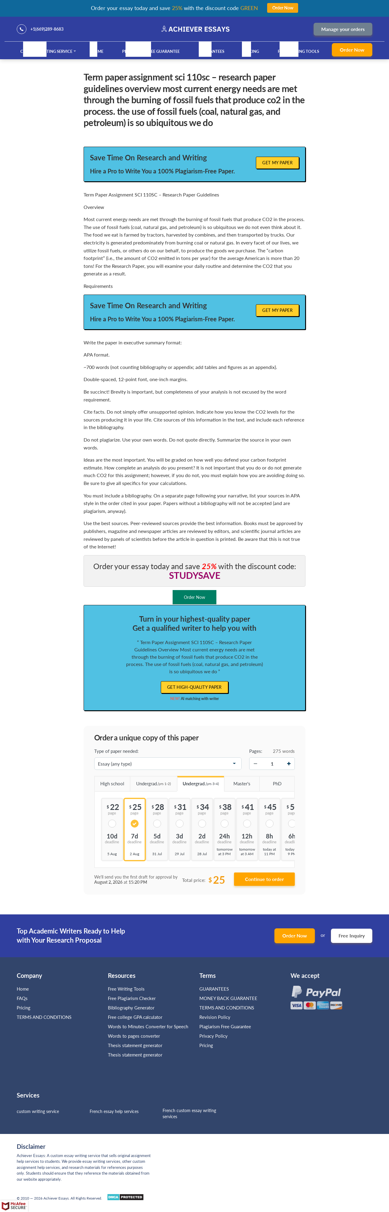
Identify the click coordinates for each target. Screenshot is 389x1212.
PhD (270, 781)
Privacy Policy (213, 1036)
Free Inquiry (352, 935)
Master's (237, 781)
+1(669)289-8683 (47, 29)
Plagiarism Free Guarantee (151, 51)
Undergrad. (150, 782)
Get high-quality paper (194, 687)
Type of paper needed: (116, 751)
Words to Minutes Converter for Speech (148, 1026)
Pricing (251, 51)
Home (97, 51)
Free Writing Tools (298, 51)
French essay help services (114, 1111)
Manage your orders (343, 29)
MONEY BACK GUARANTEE (228, 998)
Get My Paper (277, 162)
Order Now (352, 50)
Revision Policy (214, 1017)
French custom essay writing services (189, 1113)
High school (109, 781)
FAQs (22, 998)
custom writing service (38, 1111)
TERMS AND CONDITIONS (45, 1017)
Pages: (255, 751)
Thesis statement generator (135, 1045)
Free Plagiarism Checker (132, 998)
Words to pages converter (134, 1036)
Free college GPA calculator (135, 1017)
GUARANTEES (211, 51)
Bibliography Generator (131, 1007)
